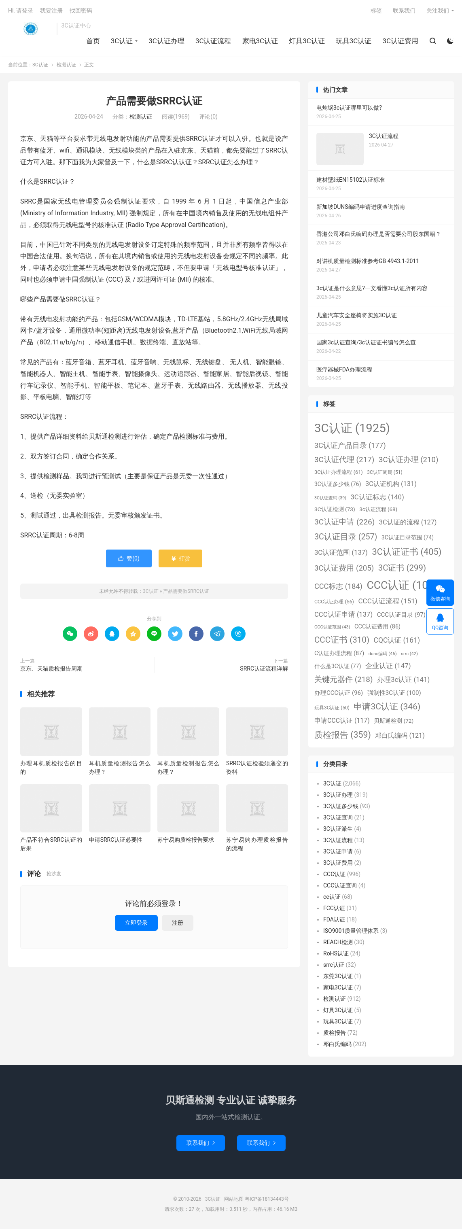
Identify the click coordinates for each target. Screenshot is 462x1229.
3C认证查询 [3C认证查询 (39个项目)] (330, 498)
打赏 (180, 558)
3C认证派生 (338, 829)
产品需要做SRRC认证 (154, 101)
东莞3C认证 (338, 976)
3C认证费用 (400, 41)
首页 (93, 41)
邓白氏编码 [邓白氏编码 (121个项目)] (399, 735)
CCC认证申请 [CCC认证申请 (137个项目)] (343, 614)
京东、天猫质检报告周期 (51, 668)
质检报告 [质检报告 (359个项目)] (342, 735)
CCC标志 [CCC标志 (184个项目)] (338, 586)
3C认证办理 (166, 41)
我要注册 (51, 10)
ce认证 (332, 897)
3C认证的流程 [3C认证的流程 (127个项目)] (408, 522)
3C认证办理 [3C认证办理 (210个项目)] (409, 459)
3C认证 (30, 28)
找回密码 (81, 10)
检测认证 (66, 65)
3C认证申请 (338, 851)
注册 (177, 922)
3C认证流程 (213, 41)
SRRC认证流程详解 (264, 668)
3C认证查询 (338, 817)
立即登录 (136, 922)
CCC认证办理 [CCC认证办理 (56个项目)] (334, 602)
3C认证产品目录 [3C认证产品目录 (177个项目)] (350, 445)
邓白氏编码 (337, 1044)
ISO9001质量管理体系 (351, 931)
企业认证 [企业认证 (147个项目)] (388, 666)
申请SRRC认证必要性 (116, 839)
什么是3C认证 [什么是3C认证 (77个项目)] (337, 666)
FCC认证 (334, 908)
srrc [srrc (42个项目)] (409, 653)
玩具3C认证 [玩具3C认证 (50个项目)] (332, 708)
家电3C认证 (260, 41)
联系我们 (404, 10)
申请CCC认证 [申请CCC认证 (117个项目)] (342, 720)
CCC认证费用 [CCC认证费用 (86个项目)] (377, 626)
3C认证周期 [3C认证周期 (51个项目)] (384, 472)
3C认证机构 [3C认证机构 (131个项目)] (391, 484)
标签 (376, 10)
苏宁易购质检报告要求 (185, 839)
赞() (129, 558)
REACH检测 (338, 942)
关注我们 (437, 10)
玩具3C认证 (354, 41)
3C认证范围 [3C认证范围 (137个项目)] (341, 552)
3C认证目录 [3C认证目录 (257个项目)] (345, 536)
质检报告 (334, 1032)
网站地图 (234, 1199)
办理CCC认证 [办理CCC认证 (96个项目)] (338, 692)
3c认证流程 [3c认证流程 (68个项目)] (378, 509)
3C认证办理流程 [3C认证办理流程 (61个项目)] (338, 472)
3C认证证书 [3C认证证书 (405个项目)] (406, 552)
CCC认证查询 (340, 885)
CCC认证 (334, 874)
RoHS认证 (336, 953)
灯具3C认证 (307, 41)
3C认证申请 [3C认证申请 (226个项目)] (344, 521)
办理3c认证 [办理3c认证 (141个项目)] (403, 679)
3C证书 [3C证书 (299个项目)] (402, 568)
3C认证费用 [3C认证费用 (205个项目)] (344, 568)
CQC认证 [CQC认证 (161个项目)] (397, 640)
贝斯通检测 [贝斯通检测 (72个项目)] (393, 720)
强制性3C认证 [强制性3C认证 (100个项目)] (394, 692)
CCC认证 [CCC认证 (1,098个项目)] (405, 585)
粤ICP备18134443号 (267, 1199)
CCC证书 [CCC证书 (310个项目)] (341, 640)
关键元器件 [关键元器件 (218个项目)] (343, 679)
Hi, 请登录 (20, 10)
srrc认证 (333, 965)
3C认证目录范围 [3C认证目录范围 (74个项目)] (407, 537)
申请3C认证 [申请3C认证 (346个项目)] (387, 706)
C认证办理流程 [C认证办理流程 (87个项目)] (339, 653)
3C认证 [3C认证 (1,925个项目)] (352, 428)
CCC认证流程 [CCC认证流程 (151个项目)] (387, 601)
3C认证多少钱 (340, 806)
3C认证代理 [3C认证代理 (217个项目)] (344, 459)
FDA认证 (334, 919)
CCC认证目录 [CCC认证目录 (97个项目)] (401, 614)
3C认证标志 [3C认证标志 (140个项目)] (377, 497)
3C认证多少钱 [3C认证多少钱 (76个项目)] (337, 484)
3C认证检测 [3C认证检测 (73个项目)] (334, 509)
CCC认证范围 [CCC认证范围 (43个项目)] (332, 627)
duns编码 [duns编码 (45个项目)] (383, 653)
